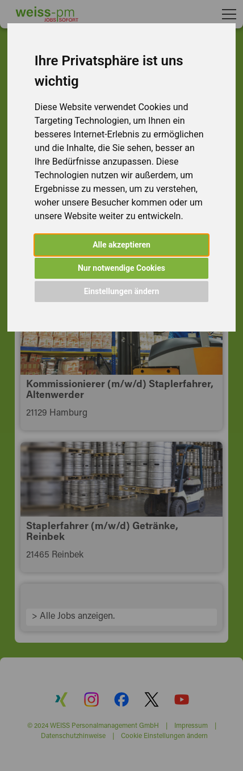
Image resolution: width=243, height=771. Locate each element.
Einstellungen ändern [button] (122, 291)
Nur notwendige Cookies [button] (121, 268)
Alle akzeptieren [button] (121, 244)
